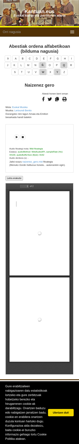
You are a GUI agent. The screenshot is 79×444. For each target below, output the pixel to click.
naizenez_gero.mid (33, 161)
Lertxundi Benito (23, 110)
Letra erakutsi (14, 178)
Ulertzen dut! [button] (61, 412)
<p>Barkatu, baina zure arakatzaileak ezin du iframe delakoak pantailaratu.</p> (39, 279)
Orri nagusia (12, 32)
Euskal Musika (19, 107)
